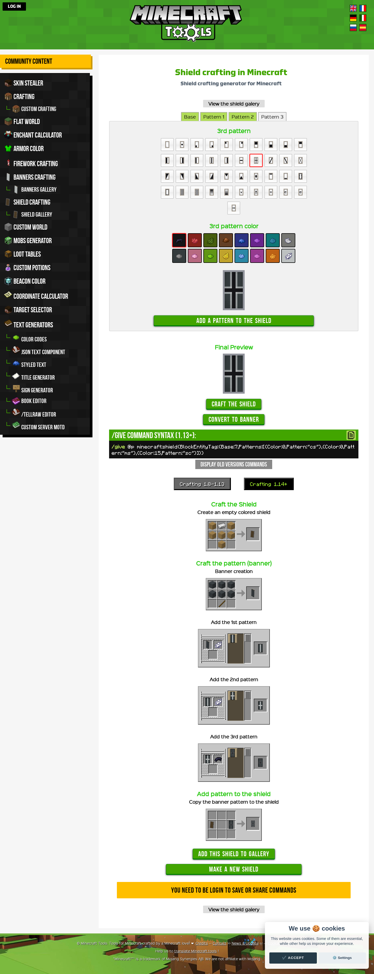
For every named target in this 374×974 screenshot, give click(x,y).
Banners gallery (34, 189)
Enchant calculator (33, 135)
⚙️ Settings (342, 958)
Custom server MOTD (38, 426)
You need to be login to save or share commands (233, 890)
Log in (14, 6)
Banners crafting (30, 177)
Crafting (19, 96)
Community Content (28, 61)
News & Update (245, 943)
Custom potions (27, 267)
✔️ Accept (293, 958)
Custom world (25, 227)
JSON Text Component (38, 350)
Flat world (22, 121)
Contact (219, 943)
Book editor (29, 401)
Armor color (24, 148)
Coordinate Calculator (36, 295)
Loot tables (22, 254)
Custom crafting (34, 109)
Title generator (33, 376)
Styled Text (29, 363)
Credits (202, 943)
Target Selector (28, 310)
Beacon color (24, 281)
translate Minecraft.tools (195, 951)
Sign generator (32, 389)
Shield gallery (32, 214)
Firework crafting (31, 163)
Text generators (28, 324)
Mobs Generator (28, 240)
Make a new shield (233, 869)
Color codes (29, 338)
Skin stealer (23, 83)
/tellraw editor (34, 413)
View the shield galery (233, 103)
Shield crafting (27, 202)
